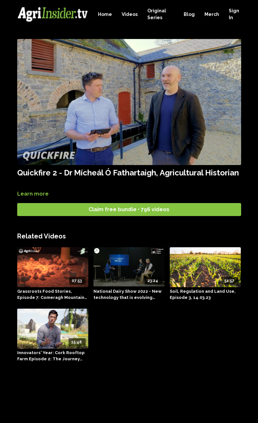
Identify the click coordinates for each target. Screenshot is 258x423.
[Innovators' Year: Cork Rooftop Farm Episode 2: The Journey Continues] (52, 356)
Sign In (234, 14)
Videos (130, 14)
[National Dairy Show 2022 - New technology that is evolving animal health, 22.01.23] (129, 294)
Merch (211, 14)
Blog (189, 14)
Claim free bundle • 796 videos (129, 209)
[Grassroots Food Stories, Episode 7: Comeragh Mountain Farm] (52, 294)
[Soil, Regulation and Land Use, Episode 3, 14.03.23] (205, 294)
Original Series (156, 14)
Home (105, 14)
